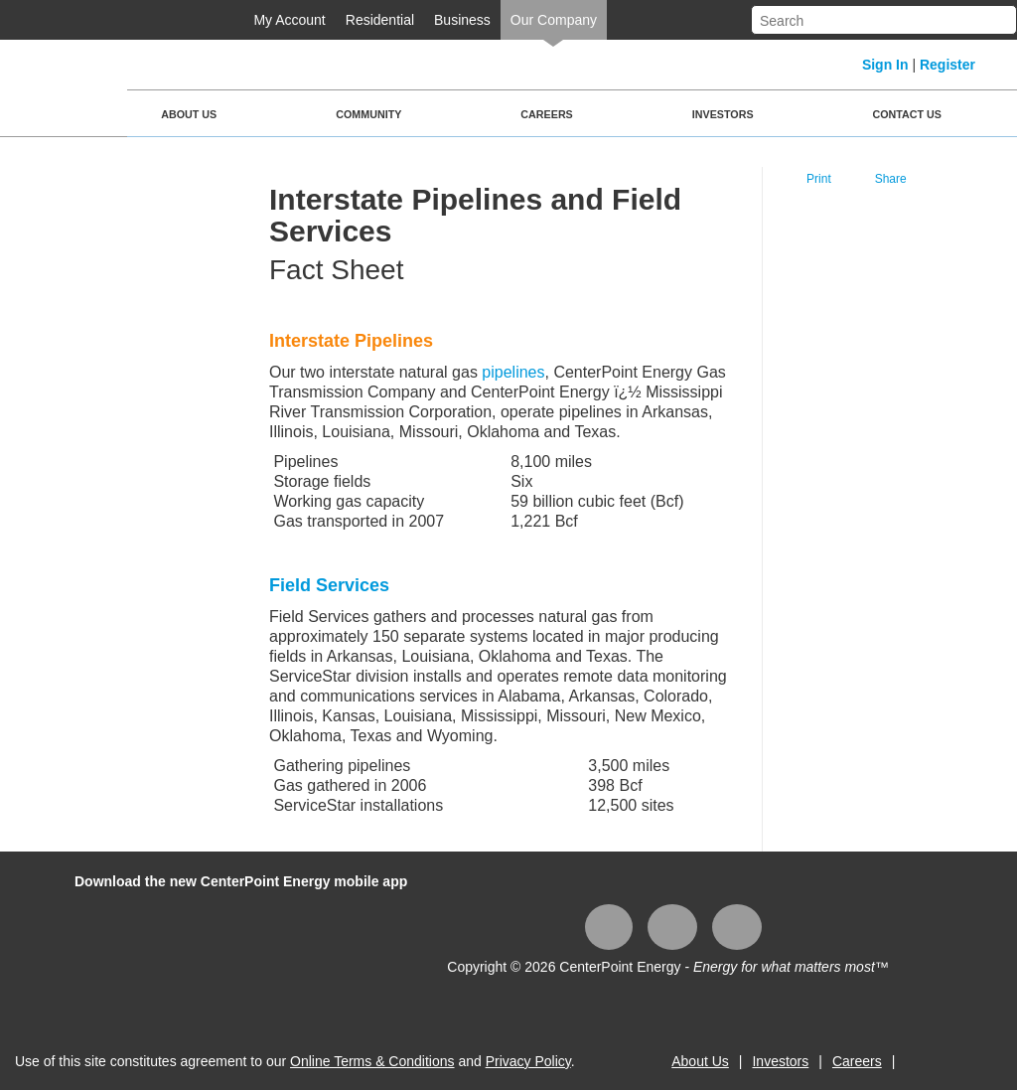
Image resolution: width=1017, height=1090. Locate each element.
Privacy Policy (528, 1061)
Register (947, 65)
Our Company (553, 20)
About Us (189, 114)
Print (818, 179)
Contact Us (907, 114)
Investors (723, 114)
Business (462, 20)
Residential (380, 20)
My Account (289, 20)
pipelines (513, 372)
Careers (546, 114)
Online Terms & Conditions (372, 1061)
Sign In (885, 65)
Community (368, 114)
